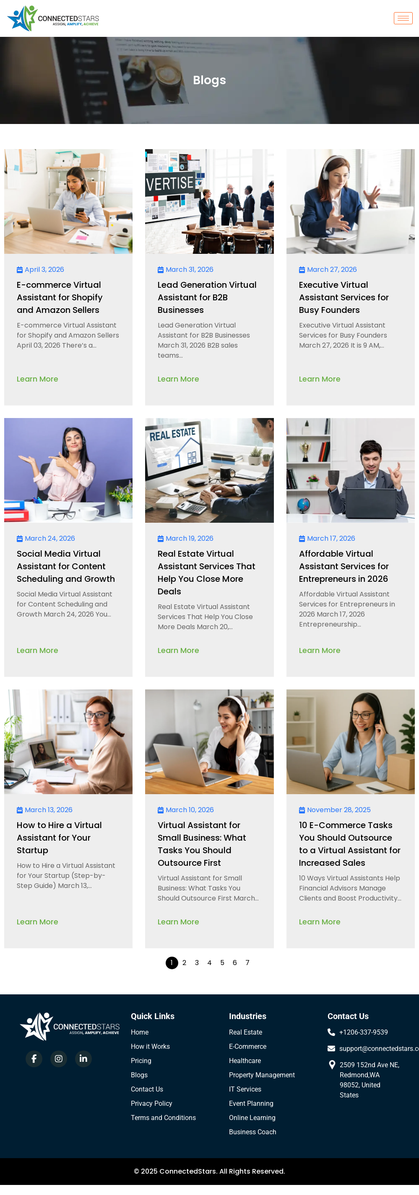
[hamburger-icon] (403, 18)
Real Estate (245, 1032)
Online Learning (252, 1118)
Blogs (139, 1075)
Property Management (262, 1075)
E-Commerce (247, 1046)
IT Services (245, 1089)
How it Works (150, 1046)
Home (139, 1032)
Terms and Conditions (163, 1118)
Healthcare (245, 1061)
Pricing (141, 1061)
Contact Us (147, 1089)
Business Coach (252, 1132)
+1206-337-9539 (363, 1032)
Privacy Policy (151, 1103)
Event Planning (251, 1103)
